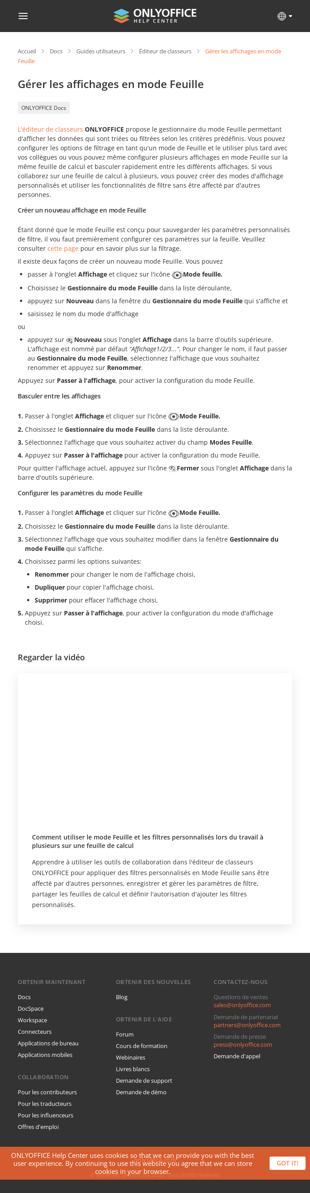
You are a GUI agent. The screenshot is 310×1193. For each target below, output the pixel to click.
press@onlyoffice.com (243, 1044)
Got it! (287, 1163)
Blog (121, 997)
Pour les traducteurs (45, 1104)
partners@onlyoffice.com (247, 1025)
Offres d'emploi (38, 1127)
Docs (56, 51)
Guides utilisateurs (100, 51)
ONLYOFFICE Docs (43, 108)
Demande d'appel (237, 1056)
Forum (125, 1034)
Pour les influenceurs (45, 1115)
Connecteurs (35, 1032)
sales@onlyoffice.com (242, 1005)
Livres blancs (133, 1069)
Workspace (32, 1020)
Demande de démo (141, 1092)
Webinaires (130, 1057)
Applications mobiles (45, 1055)
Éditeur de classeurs (165, 51)
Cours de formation (141, 1046)
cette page (63, 248)
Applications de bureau (48, 1043)
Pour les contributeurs (47, 1092)
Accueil (27, 51)
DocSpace (31, 1008)
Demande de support (144, 1081)
